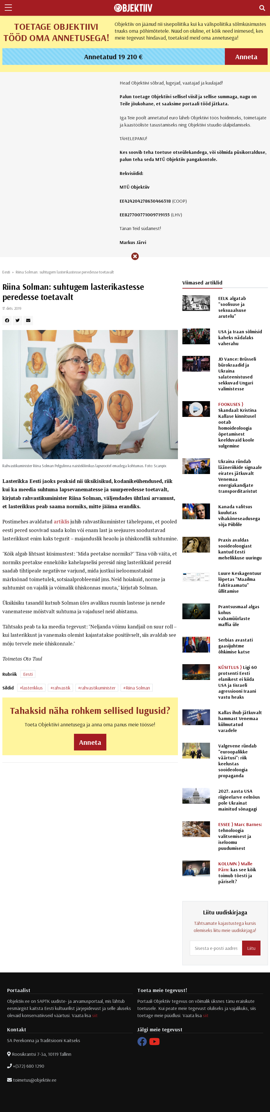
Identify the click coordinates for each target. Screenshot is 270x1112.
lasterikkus (32, 688)
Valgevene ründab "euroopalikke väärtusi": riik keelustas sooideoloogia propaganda (237, 760)
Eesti (6, 272)
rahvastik (61, 688)
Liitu (251, 948)
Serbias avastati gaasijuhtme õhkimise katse (235, 646)
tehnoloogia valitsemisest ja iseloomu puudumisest (240, 836)
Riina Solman (138, 688)
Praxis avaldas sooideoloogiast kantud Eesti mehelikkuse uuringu (240, 549)
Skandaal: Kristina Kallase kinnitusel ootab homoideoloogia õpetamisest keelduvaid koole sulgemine (237, 425)
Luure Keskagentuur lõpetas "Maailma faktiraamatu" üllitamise (239, 582)
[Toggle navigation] (262, 8)
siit (95, 1015)
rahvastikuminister (98, 688)
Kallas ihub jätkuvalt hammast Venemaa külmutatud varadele (240, 721)
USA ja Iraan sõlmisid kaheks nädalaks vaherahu (240, 337)
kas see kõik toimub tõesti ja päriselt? (237, 872)
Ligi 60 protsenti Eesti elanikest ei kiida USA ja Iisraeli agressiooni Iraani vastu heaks (237, 682)
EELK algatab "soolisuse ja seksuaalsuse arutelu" (232, 307)
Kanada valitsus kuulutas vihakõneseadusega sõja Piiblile (239, 515)
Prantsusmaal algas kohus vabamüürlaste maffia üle (238, 615)
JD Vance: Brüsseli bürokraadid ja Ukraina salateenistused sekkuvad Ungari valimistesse (237, 374)
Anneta (246, 56)
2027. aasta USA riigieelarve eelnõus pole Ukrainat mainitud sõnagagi (239, 800)
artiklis (61, 521)
